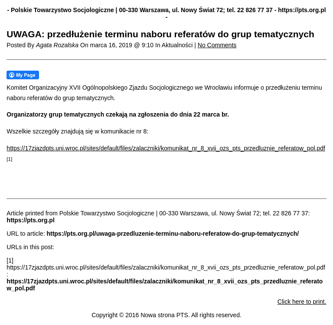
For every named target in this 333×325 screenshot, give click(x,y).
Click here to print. (302, 301)
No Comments (217, 45)
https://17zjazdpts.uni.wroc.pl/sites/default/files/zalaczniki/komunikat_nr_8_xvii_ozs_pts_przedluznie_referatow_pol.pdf (166, 148)
